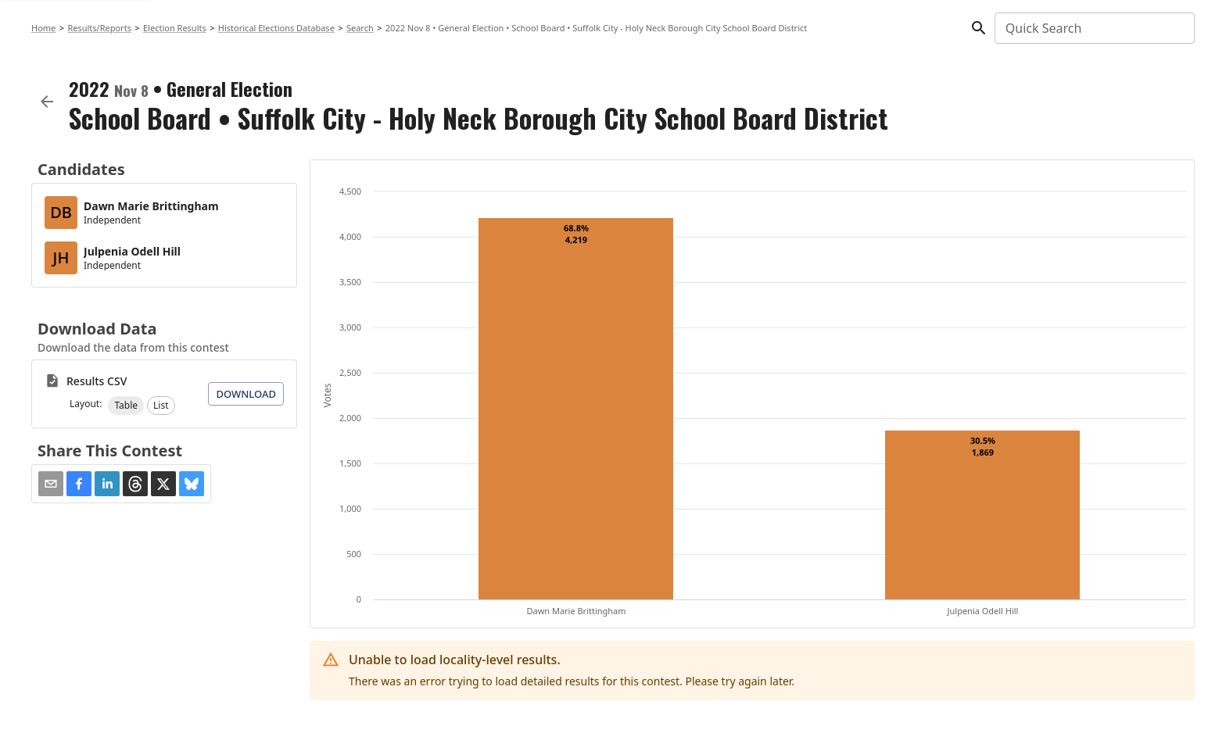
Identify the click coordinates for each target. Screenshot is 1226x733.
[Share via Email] (50, 483)
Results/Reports (99, 28)
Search (360, 28)
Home (43, 28)
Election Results (174, 28)
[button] (126, 405)
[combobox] (1093, 28)
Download (246, 394)
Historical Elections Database (276, 28)
